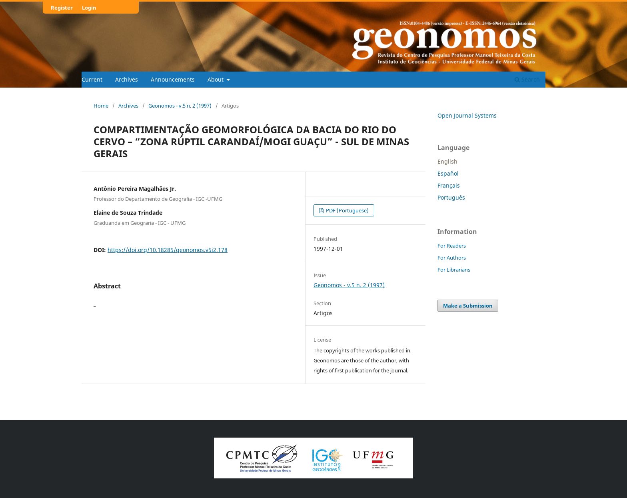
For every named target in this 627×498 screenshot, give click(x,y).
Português (451, 197)
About (216, 79)
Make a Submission (468, 305)
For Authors (451, 257)
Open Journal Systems (467, 115)
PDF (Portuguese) (347, 210)
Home (101, 105)
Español (448, 173)
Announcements (173, 79)
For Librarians (453, 269)
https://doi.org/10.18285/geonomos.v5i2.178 (168, 250)
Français (448, 185)
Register (62, 7)
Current (92, 79)
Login (89, 7)
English (447, 161)
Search (527, 79)
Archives (126, 79)
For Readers (451, 245)
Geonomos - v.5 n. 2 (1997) (180, 105)
